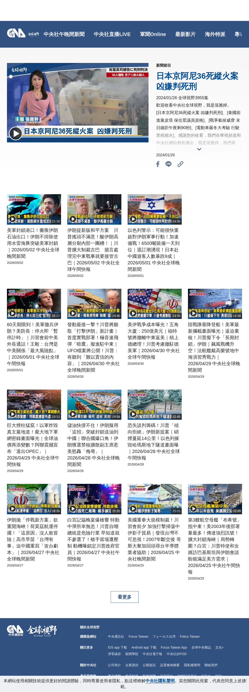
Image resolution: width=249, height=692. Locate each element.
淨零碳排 (114, 654)
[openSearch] (240, 34)
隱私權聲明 (192, 665)
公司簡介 (114, 665)
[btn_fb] (157, 165)
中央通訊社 (116, 636)
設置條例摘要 (170, 665)
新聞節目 (163, 65)
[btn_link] (181, 165)
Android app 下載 (143, 647)
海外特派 (215, 34)
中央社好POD (177, 654)
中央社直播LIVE (112, 34)
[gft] (42, 34)
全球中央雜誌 (201, 647)
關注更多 (86, 647)
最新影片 (185, 34)
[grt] (236, 34)
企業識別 (131, 665)
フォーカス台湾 (164, 636)
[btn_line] (168, 165)
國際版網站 (88, 636)
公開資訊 (149, 665)
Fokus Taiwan (190, 636)
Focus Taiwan (138, 636)
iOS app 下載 (117, 647)
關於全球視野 (90, 627)
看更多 (125, 597)
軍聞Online (153, 34)
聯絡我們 (210, 665)
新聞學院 (131, 654)
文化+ (219, 647)
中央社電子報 (152, 654)
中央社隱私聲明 (160, 681)
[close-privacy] (245, 680)
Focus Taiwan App (174, 647)
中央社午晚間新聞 (64, 34)
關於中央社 (88, 665)
